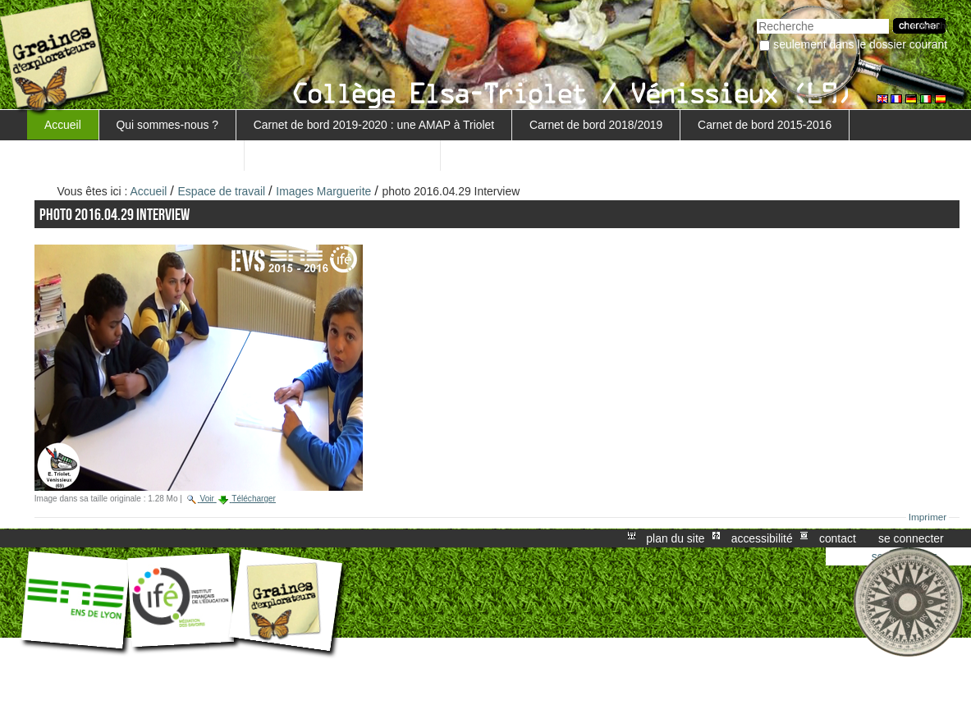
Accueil (62, 124)
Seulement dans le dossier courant (860, 44)
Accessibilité (762, 538)
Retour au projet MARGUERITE (342, 155)
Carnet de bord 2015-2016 (764, 124)
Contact (837, 538)
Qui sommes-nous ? (167, 124)
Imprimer (928, 517)
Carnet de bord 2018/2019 (595, 124)
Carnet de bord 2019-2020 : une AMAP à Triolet (374, 124)
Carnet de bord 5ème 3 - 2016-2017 (135, 155)
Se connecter (911, 538)
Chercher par (756, 16)
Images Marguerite (323, 191)
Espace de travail (222, 191)
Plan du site (675, 538)
